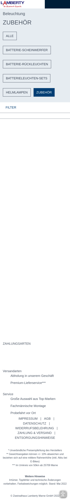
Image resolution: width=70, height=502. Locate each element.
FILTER (8, 107)
